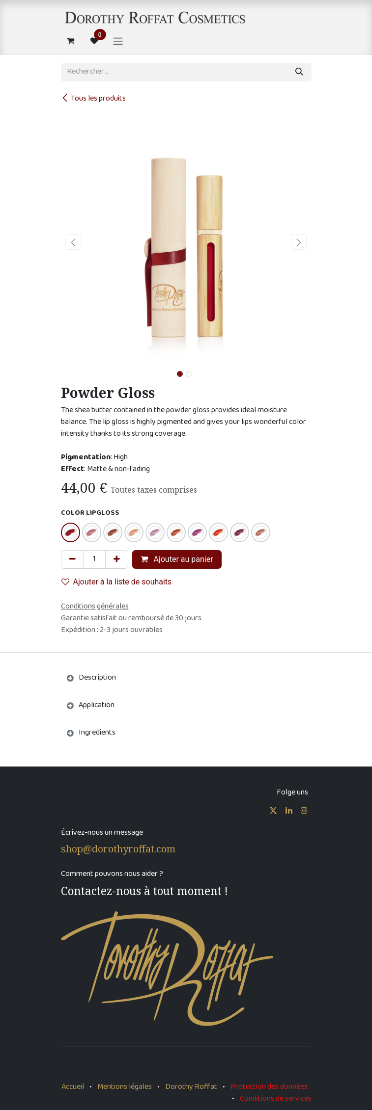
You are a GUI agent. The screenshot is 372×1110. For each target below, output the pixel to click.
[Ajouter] (116, 559)
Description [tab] (97, 678)
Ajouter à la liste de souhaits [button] (116, 581)
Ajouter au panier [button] (177, 559)
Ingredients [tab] (97, 733)
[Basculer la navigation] (118, 41)
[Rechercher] (299, 72)
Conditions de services (276, 1099)
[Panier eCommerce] (71, 41)
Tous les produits (93, 99)
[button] (73, 242)
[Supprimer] (72, 559)
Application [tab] (96, 705)
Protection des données (269, 1087)
